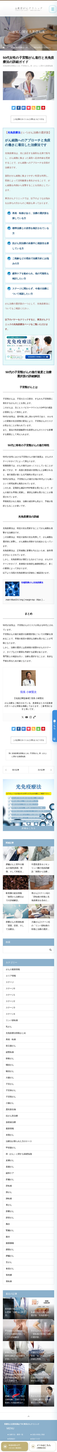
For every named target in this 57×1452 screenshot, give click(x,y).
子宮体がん (11, 1090)
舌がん (9, 1262)
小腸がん (10, 1103)
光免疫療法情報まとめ (11, 66)
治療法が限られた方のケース (19, 1141)
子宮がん (10, 1084)
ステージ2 (10, 1001)
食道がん (10, 1268)
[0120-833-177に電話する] (14, 1446)
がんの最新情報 (13, 969)
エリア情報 (11, 976)
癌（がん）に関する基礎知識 (41, 66)
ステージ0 (10, 988)
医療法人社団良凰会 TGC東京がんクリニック (21, 1424)
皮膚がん (10, 1160)
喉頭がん (10, 1071)
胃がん (9, 1205)
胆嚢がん (10, 1211)
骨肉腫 (9, 1275)
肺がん (9, 1192)
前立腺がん (11, 1046)
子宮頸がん (25, 66)
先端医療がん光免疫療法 (32, 582)
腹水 (8, 1237)
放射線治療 (11, 1122)
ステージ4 (10, 1014)
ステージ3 (10, 1007)
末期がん (10, 1135)
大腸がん (10, 1077)
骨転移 (9, 1281)
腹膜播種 (10, 1243)
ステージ (10, 982)
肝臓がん (10, 1179)
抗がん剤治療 (12, 1116)
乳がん (9, 1026)
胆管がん (10, 1217)
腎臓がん (10, 1230)
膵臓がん (10, 1256)
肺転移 (9, 1198)
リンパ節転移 (12, 1020)
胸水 (8, 1224)
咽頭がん (10, 1065)
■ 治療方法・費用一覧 (15, 1434)
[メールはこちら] (42, 1446)
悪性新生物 (11, 1109)
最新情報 (10, 1128)
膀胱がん (10, 1249)
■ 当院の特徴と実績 (38, 1434)
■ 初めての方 (35, 1439)
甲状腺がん (11, 1147)
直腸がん (10, 1167)
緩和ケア (10, 1173)
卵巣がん (10, 1058)
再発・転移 (11, 1039)
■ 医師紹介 (11, 1439)
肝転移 (9, 1186)
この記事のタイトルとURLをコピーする (28, 119)
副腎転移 (10, 1052)
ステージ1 (10, 995)
